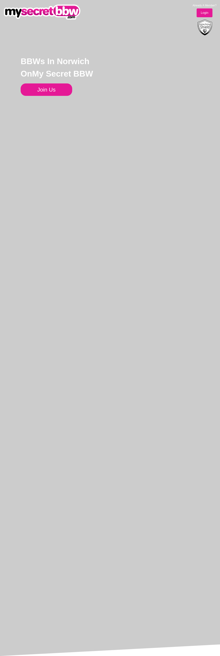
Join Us (46, 90)
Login (204, 12)
